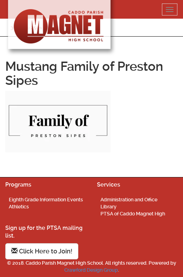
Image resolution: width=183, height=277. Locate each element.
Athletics (19, 206)
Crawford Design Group (91, 270)
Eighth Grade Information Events (46, 199)
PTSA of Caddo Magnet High (132, 213)
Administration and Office (128, 199)
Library (108, 206)
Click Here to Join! (41, 251)
